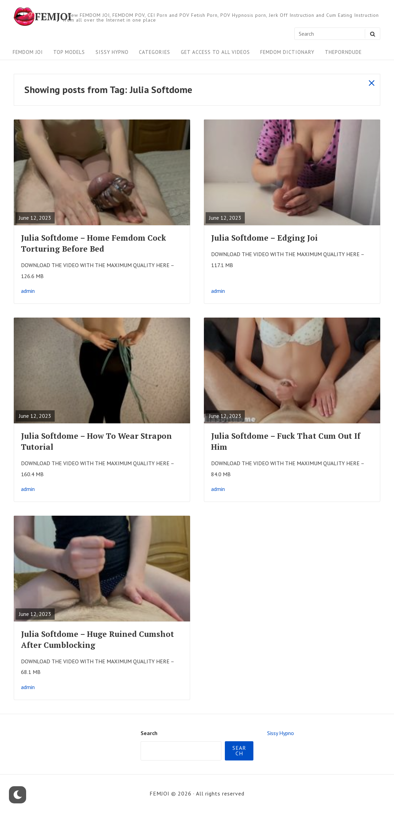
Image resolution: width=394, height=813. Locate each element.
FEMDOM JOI (28, 52)
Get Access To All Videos (215, 52)
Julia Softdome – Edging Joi (264, 237)
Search (149, 733)
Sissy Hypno (112, 52)
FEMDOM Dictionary (287, 52)
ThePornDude (343, 52)
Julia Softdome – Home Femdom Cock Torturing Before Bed (93, 243)
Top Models (69, 52)
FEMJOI (53, 16)
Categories (154, 52)
